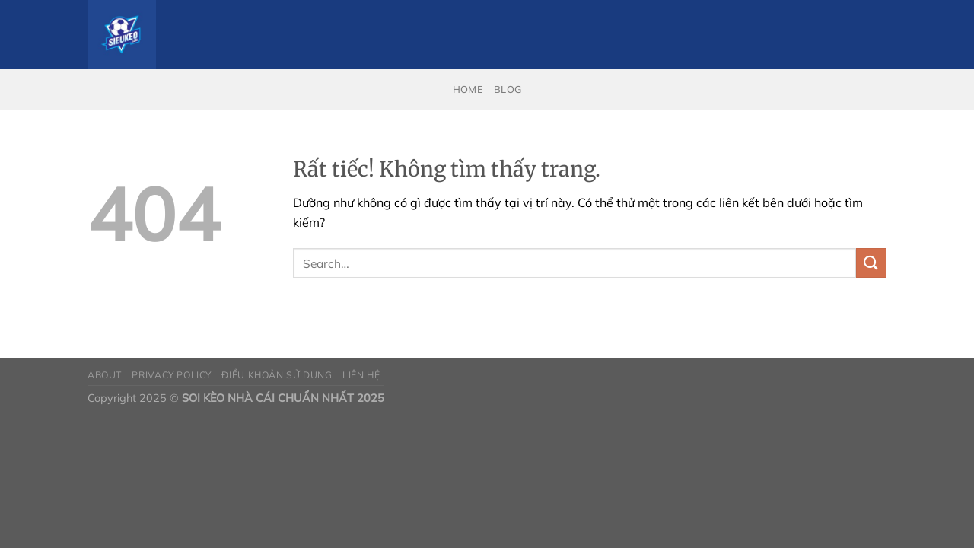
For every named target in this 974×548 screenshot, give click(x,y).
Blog (507, 89)
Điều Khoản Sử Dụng (276, 375)
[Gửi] (871, 263)
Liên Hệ (361, 375)
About (105, 375)
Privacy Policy (172, 375)
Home (468, 89)
